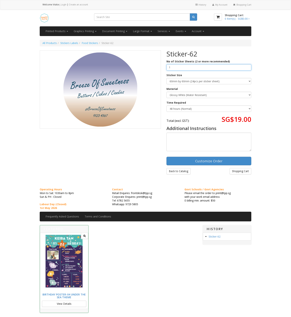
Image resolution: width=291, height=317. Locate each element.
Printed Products (56, 31)
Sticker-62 (214, 236)
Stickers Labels (69, 43)
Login (63, 4)
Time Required (176, 102)
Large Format (142, 31)
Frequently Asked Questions (62, 216)
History (200, 4)
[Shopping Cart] (218, 16)
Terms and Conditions (98, 216)
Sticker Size (174, 75)
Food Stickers (90, 43)
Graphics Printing (85, 31)
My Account (219, 4)
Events (181, 31)
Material (172, 89)
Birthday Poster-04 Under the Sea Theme (64, 296)
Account (198, 31)
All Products (49, 43)
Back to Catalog (178, 171)
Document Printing (114, 31)
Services (164, 31)
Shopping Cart (242, 4)
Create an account (78, 4)
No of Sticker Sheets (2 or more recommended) (198, 61)
